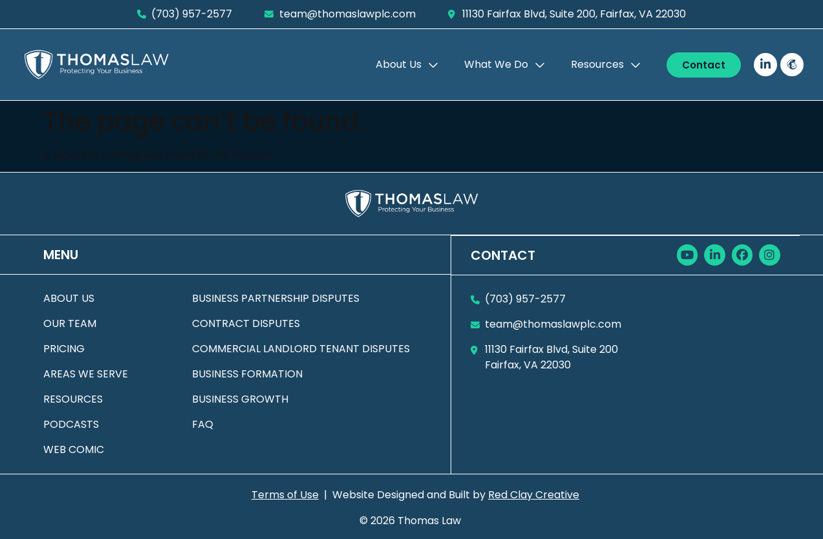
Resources (606, 64)
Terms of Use (285, 494)
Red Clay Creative (533, 494)
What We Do (504, 64)
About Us (407, 64)
